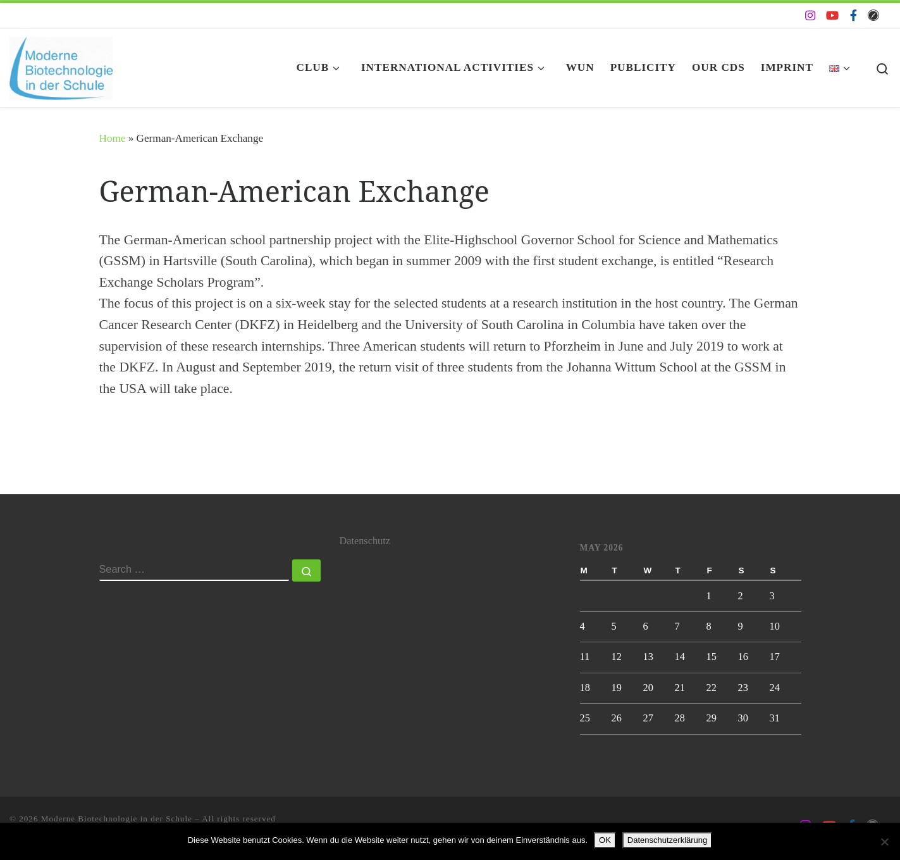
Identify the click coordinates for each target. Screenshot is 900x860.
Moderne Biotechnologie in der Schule (116, 818)
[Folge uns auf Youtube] (832, 16)
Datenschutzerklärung (667, 840)
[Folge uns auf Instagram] (810, 16)
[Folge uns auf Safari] (873, 16)
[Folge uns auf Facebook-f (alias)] (853, 16)
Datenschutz (365, 541)
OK (605, 840)
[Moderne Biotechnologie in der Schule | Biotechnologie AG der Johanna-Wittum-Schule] (61, 65)
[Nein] (884, 841)
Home (112, 138)
